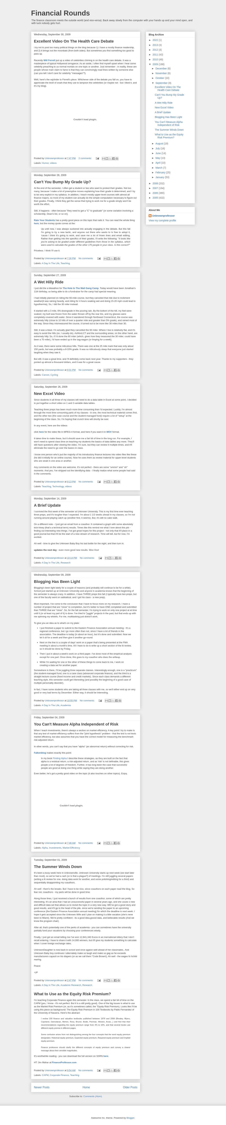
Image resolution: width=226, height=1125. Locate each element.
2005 (156, 197)
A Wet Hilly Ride (48, 282)
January (160, 177)
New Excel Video (49, 393)
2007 (156, 188)
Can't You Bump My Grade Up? (62, 182)
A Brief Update (47, 505)
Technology (58, 486)
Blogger (130, 1118)
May (158, 158)
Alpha (45, 847)
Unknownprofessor (163, 215)
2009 (156, 64)
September (161, 83)
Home (86, 1087)
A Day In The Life (51, 263)
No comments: (86, 258)
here (36, 223)
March (159, 167)
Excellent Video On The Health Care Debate (74, 41)
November (161, 73)
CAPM (45, 1075)
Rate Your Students (44, 220)
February (160, 172)
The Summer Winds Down (58, 866)
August (159, 143)
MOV (109, 432)
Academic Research (71, 985)
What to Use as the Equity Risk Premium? (72, 994)
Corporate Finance (59, 1075)
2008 (156, 183)
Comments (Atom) (92, 1096)
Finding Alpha (60, 758)
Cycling (54, 375)
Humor (45, 163)
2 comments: (85, 158)
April (158, 162)
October (160, 78)
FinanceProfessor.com (64, 1062)
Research (66, 562)
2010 (156, 59)
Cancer (45, 375)
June (158, 153)
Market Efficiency (71, 847)
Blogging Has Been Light (57, 581)
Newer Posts (41, 1087)
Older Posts (130, 1087)
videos (53, 163)
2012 (156, 49)
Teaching (65, 263)
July (157, 148)
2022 (156, 40)
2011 (156, 54)
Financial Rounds (60, 13)
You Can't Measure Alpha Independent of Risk (76, 724)
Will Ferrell (49, 60)
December (161, 68)
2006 (156, 193)
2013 (156, 45)
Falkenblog (40, 752)
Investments (55, 847)
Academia (66, 705)
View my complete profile (162, 220)
